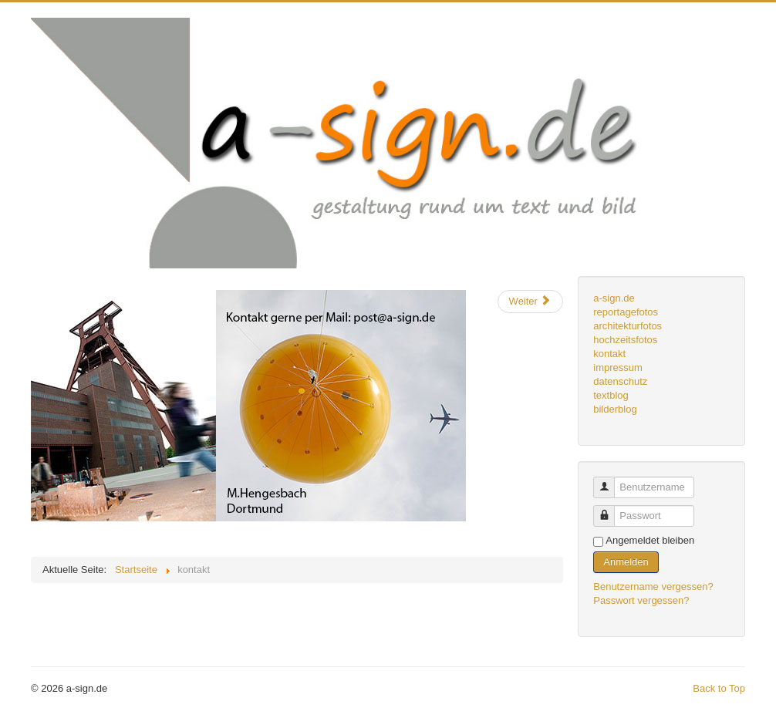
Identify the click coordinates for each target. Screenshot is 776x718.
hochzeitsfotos (625, 340)
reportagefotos (625, 312)
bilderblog (614, 409)
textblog (611, 395)
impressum (618, 367)
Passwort (609, 509)
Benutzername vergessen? (653, 586)
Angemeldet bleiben (650, 540)
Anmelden (626, 562)
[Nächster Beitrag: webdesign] (530, 301)
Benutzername (609, 480)
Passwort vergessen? (641, 600)
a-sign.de (613, 298)
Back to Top (719, 688)
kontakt (609, 353)
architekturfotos (627, 326)
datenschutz (620, 381)
